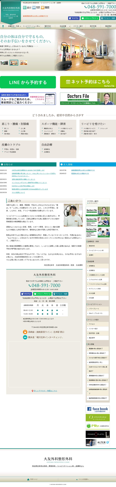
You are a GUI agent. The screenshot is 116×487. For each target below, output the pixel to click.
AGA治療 (92, 293)
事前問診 (75, 18)
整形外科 (48, 26)
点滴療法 (92, 270)
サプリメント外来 (95, 289)
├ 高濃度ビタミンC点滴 (97, 275)
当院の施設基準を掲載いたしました (23, 179)
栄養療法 (92, 266)
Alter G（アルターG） (96, 313)
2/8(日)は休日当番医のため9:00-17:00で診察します (28, 170)
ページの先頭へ (83, 479)
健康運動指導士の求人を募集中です (35, 16)
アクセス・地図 (109, 18)
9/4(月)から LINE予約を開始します (23, 186)
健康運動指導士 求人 (96, 362)
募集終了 (96, 348)
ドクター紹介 (78, 26)
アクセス (92, 324)
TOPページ (32, 479)
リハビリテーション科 (96, 250)
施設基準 (92, 338)
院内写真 (93, 26)
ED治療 (91, 298)
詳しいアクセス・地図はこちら (45, 391)
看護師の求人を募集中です (80, 173)
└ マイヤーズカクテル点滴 (97, 284)
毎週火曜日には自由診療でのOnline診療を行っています (30, 189)
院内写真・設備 (94, 333)
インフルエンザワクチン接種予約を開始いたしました (29, 182)
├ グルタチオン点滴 (95, 279)
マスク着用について (18, 192)
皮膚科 (91, 255)
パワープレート (94, 308)
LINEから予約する (91, 18)
